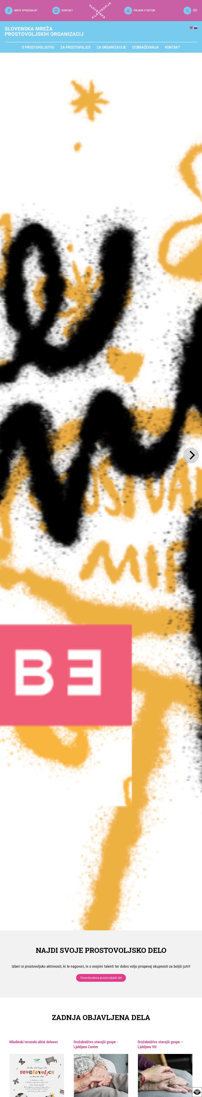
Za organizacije (111, 47)
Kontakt (172, 47)
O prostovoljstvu (38, 47)
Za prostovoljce (75, 47)
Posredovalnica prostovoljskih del (101, 978)
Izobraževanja (145, 47)
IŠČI (190, 10)
